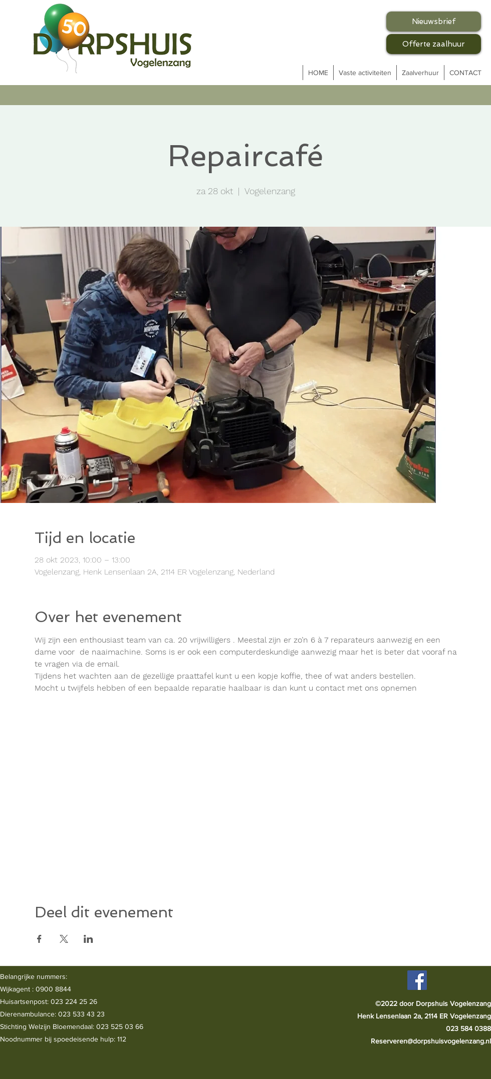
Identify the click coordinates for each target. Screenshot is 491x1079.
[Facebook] (417, 980)
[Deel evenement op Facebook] (39, 939)
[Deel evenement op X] (64, 939)
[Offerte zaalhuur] (433, 44)
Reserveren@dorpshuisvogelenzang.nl (431, 1041)
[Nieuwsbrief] (433, 22)
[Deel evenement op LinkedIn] (88, 939)
